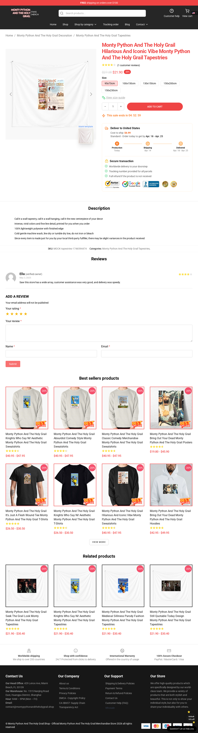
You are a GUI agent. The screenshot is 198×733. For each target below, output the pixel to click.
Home (9, 35)
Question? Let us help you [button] (182, 729)
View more (99, 542)
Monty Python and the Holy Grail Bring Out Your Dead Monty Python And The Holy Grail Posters (171, 438)
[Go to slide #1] (41, 154)
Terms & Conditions (69, 688)
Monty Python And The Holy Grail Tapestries (103, 35)
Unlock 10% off (191, 718)
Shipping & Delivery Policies (120, 683)
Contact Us (111, 698)
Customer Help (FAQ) (116, 703)
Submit (13, 364)
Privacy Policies (67, 693)
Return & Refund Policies (118, 693)
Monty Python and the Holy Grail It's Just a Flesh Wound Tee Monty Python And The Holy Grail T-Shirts (27, 515)
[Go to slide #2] (60, 154)
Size (104, 77)
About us (64, 683)
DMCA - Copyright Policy (72, 698)
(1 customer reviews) (128, 65)
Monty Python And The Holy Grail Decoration (44, 35)
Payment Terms (113, 688)
